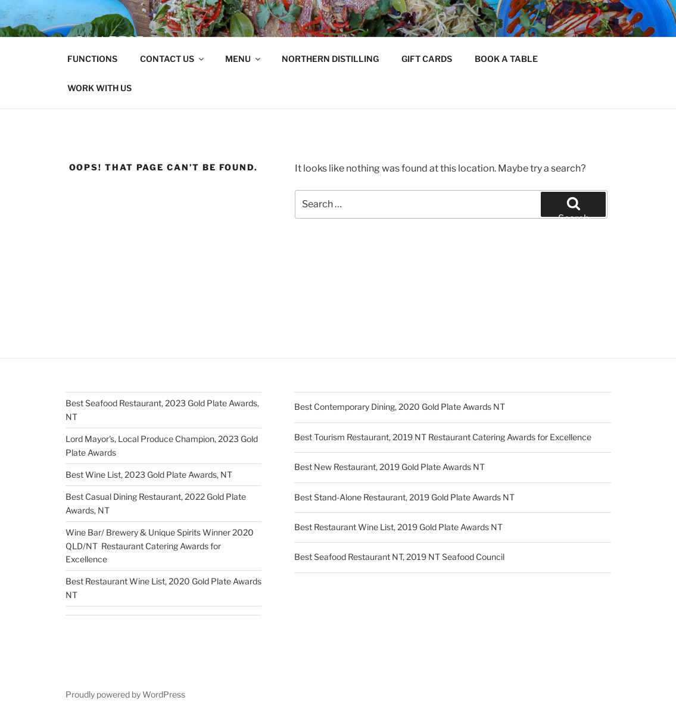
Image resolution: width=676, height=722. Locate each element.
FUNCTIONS (92, 59)
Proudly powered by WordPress (125, 694)
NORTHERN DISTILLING (330, 59)
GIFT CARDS (426, 59)
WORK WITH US (99, 88)
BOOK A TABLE (506, 59)
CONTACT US (172, 59)
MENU (243, 59)
